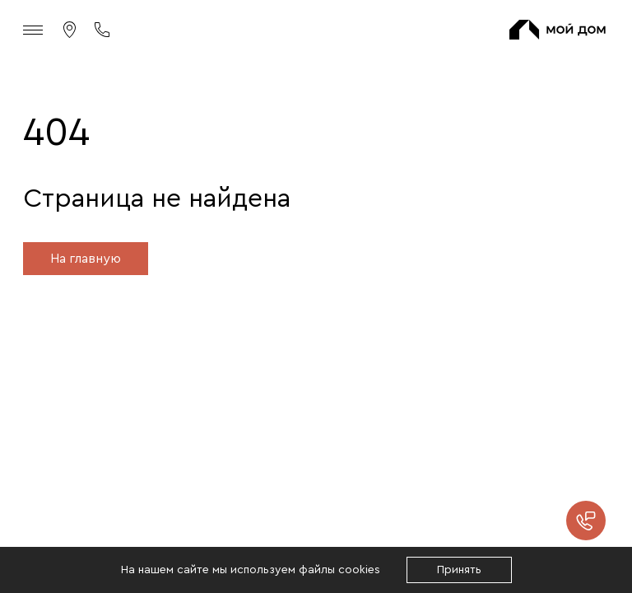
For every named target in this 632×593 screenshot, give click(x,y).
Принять (459, 570)
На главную (85, 258)
